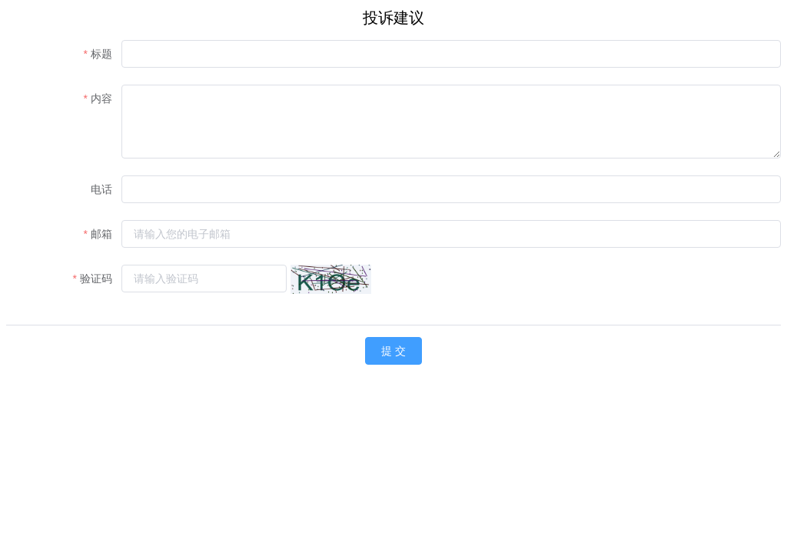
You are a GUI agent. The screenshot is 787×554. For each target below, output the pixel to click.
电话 (101, 189)
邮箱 (101, 234)
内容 (101, 98)
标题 (101, 54)
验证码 (96, 278)
